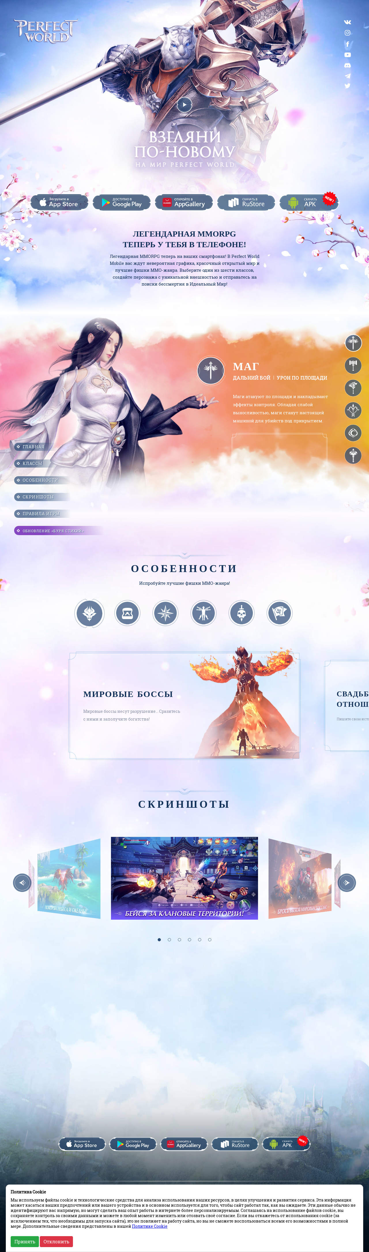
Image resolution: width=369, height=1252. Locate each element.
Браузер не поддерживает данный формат (279, 454)
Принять (24, 1241)
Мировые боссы (128, 689)
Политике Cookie (149, 1226)
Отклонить (56, 1241)
